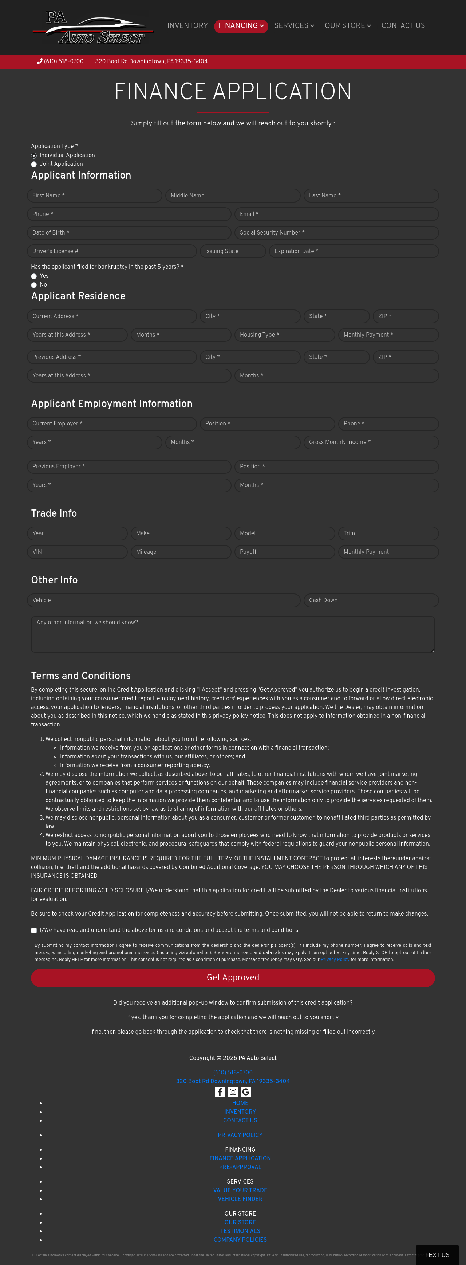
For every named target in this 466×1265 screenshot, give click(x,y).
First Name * (48, 196)
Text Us (437, 1255)
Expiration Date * (297, 251)
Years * (41, 442)
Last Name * (325, 196)
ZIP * (385, 316)
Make (143, 533)
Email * (249, 214)
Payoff (248, 552)
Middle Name (188, 196)
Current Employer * (57, 424)
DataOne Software (149, 1255)
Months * (148, 335)
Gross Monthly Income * (340, 442)
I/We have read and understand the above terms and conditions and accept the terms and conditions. (170, 930)
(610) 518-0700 (60, 61)
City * (212, 316)
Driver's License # (55, 251)
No (43, 285)
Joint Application (61, 164)
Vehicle (41, 600)
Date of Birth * (51, 233)
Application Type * (54, 146)
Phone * (43, 214)
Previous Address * (56, 357)
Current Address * (55, 316)
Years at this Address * (61, 335)
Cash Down (323, 600)
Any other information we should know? (87, 623)
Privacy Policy (335, 960)
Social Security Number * (272, 233)
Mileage (146, 552)
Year (38, 533)
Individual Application (67, 155)
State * (318, 316)
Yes (44, 276)
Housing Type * (259, 335)
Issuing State (221, 251)
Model (248, 533)
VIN (37, 552)
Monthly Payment (366, 552)
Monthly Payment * (369, 335)
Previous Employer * (58, 467)
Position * (217, 424)
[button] (241, 26)
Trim (349, 533)
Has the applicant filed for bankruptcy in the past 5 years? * (107, 267)
